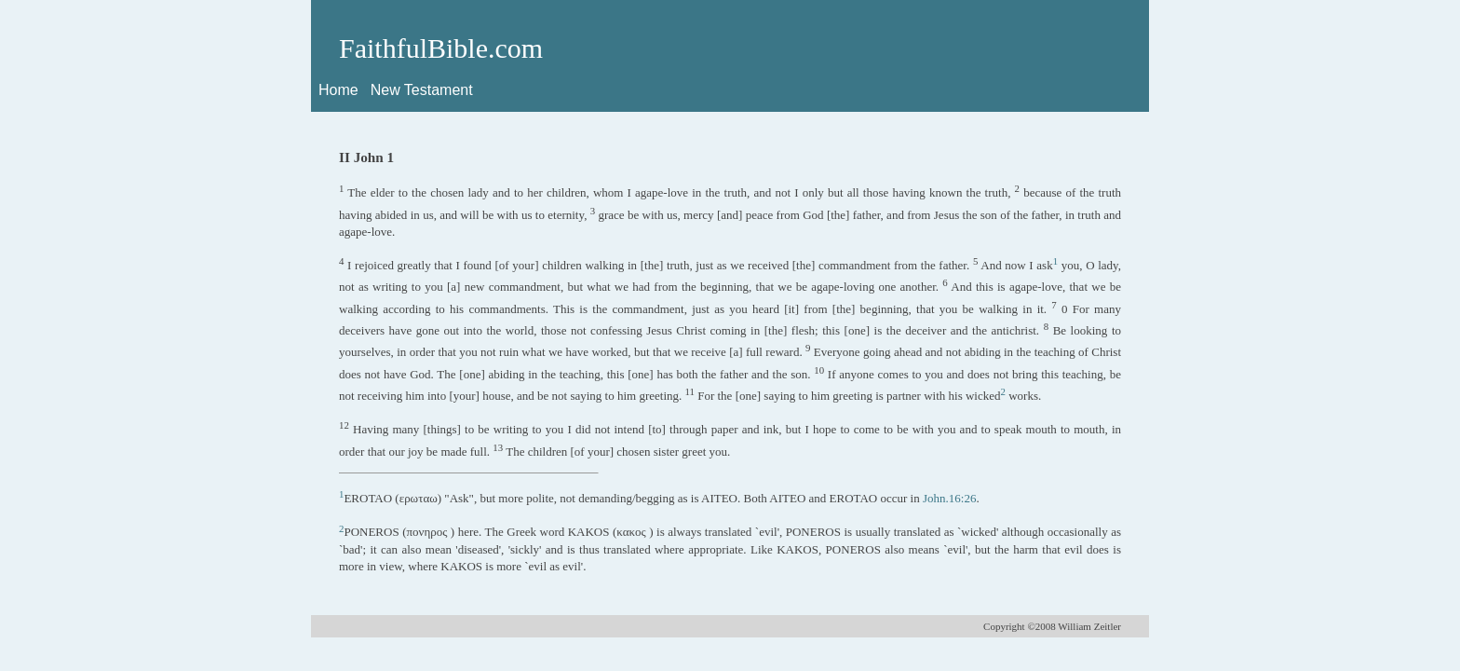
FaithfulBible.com (441, 48)
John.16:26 (949, 498)
